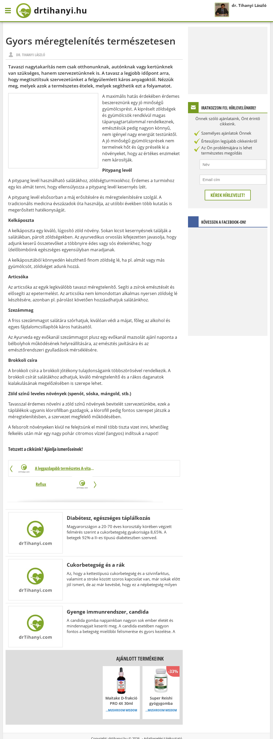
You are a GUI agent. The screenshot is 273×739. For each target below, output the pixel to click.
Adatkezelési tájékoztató (163, 722)
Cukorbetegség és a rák (96, 549)
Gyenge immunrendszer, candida (108, 596)
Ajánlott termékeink (140, 642)
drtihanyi (53, 11)
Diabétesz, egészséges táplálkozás (108, 502)
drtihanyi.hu (118, 722)
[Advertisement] (53, 131)
